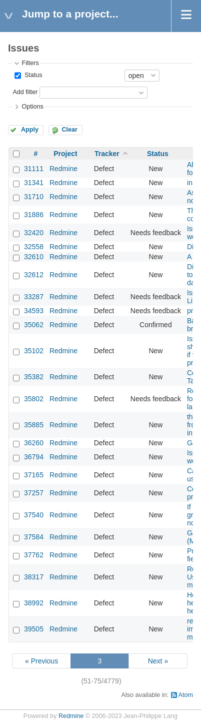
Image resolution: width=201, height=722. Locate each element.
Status (32, 75)
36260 (34, 443)
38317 (34, 577)
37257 (34, 493)
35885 (34, 425)
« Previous (41, 661)
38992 (34, 603)
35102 (34, 351)
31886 (34, 215)
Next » (158, 661)
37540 (34, 515)
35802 (34, 399)
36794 (34, 457)
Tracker (107, 154)
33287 (34, 297)
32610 (34, 257)
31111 (34, 169)
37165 (34, 475)
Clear (70, 129)
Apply (29, 129)
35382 (34, 377)
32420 (34, 233)
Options (32, 106)
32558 (34, 247)
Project (65, 154)
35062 (34, 325)
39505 (34, 629)
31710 (34, 197)
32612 (34, 275)
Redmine (64, 169)
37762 (34, 555)
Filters (30, 63)
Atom (185, 694)
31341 (34, 183)
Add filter (25, 92)
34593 (34, 311)
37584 (34, 537)
